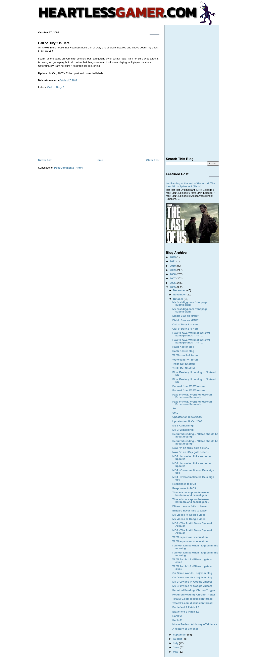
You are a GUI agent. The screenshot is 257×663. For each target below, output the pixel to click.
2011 (173, 261)
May (176, 651)
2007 (173, 278)
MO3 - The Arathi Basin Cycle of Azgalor (192, 524)
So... (175, 408)
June (176, 647)
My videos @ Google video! (189, 514)
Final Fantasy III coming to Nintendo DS (194, 373)
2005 (173, 287)
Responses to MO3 (184, 483)
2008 (173, 274)
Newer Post (45, 160)
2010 (173, 265)
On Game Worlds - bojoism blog (192, 573)
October (178, 298)
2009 (173, 270)
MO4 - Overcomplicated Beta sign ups (193, 471)
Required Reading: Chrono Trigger (193, 590)
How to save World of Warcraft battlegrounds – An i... (191, 334)
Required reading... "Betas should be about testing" (195, 435)
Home (99, 160)
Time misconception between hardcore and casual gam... (190, 494)
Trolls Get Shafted (183, 363)
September (180, 634)
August (178, 638)
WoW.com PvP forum (185, 355)
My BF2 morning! (183, 425)
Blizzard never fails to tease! (189, 506)
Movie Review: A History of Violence (194, 624)
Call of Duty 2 (55, 87)
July (176, 643)
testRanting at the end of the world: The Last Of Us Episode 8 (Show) (190, 185)
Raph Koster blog (183, 346)
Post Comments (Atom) (68, 167)
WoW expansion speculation (190, 537)
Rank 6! (177, 615)
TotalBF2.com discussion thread (192, 598)
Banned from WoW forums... (189, 386)
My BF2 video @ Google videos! (192, 581)
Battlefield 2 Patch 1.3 (185, 607)
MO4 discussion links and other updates (192, 457)
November (180, 294)
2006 (173, 282)
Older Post (152, 160)
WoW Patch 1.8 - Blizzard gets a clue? (192, 561)
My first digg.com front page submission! (189, 303)
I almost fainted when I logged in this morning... (195, 547)
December (179, 290)
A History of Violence (185, 628)
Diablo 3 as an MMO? (185, 315)
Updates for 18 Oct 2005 (187, 416)
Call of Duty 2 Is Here (53, 43)
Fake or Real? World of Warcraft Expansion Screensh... (192, 396)
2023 (173, 257)
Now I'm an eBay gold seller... (190, 447)
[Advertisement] (98, 127)
